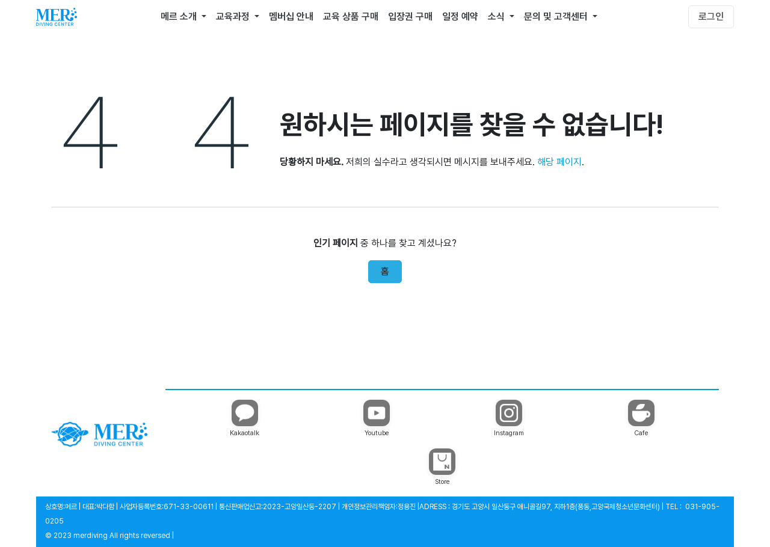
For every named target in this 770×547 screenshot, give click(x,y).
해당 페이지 (559, 162)
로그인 (711, 16)
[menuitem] (183, 17)
